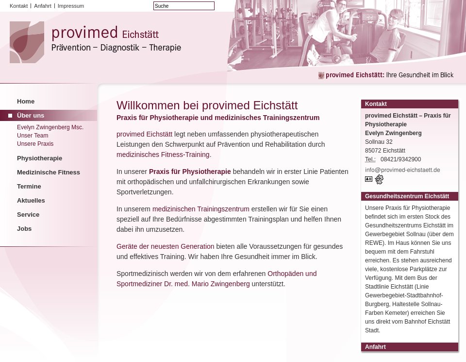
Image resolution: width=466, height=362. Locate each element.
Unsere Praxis (35, 143)
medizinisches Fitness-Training (163, 154)
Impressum (71, 5)
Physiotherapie (39, 158)
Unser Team (32, 135)
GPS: (380, 179)
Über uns (30, 115)
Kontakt (19, 5)
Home (25, 101)
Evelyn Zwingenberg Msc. (50, 127)
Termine (29, 186)
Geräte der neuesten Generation (165, 246)
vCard (370, 179)
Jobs (24, 228)
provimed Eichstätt (144, 134)
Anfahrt (42, 5)
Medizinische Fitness (48, 172)
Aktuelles (31, 200)
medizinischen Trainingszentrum (201, 209)
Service (28, 214)
